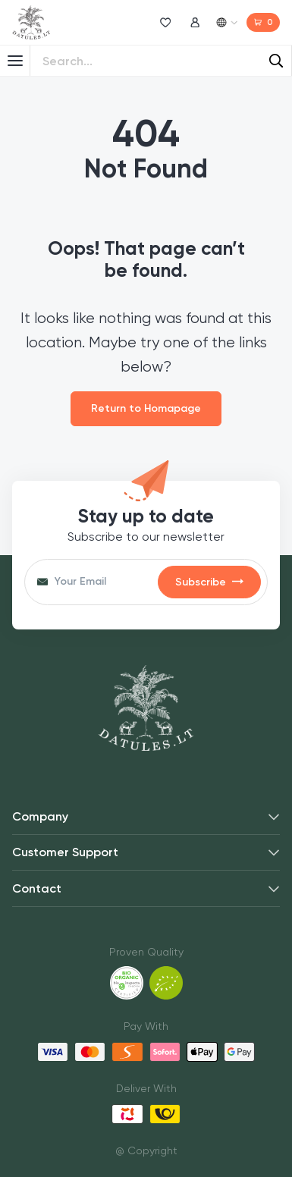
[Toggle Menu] (15, 61)
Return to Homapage (146, 408)
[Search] (276, 61)
